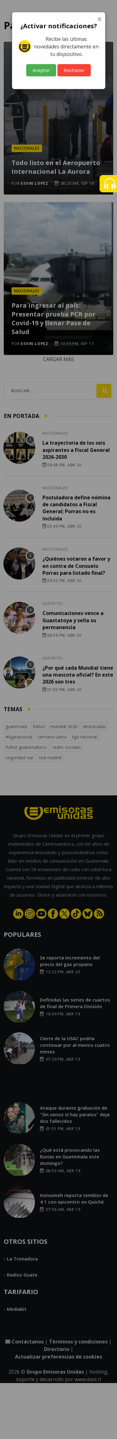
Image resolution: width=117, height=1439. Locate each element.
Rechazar (74, 70)
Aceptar (41, 70)
